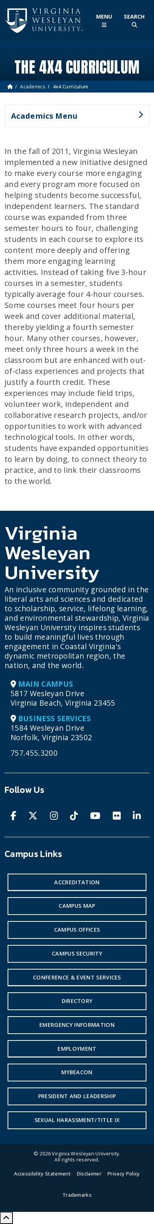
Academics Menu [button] (74, 119)
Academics (32, 86)
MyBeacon (77, 1072)
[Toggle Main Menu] (104, 20)
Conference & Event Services (77, 977)
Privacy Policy (123, 1173)
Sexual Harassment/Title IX (77, 1120)
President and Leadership (77, 1096)
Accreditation (77, 882)
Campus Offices (77, 929)
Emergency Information (77, 1024)
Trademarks (77, 1194)
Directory (77, 1000)
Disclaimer (89, 1173)
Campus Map (77, 905)
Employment (77, 1048)
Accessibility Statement (42, 1173)
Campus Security (77, 953)
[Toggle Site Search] (134, 20)
